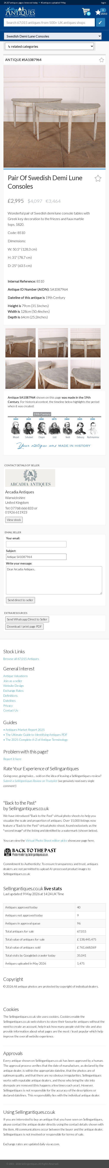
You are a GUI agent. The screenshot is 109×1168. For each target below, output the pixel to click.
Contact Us (10, 710)
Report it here (12, 759)
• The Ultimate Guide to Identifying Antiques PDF (35, 734)
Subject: (11, 551)
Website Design (13, 685)
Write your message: (19, 563)
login (103, 3)
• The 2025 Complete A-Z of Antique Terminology (35, 739)
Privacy (8, 705)
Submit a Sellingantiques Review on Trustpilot (30, 781)
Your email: (13, 538)
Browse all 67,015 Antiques (21, 659)
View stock (14, 520)
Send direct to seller (20, 600)
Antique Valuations (15, 676)
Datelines (9, 700)
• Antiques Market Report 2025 (24, 729)
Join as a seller (12, 681)
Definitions (10, 695)
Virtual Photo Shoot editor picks (46, 840)
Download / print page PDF (24, 626)
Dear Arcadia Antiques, (54, 580)
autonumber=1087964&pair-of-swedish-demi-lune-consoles (53, 36)
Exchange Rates (13, 690)
